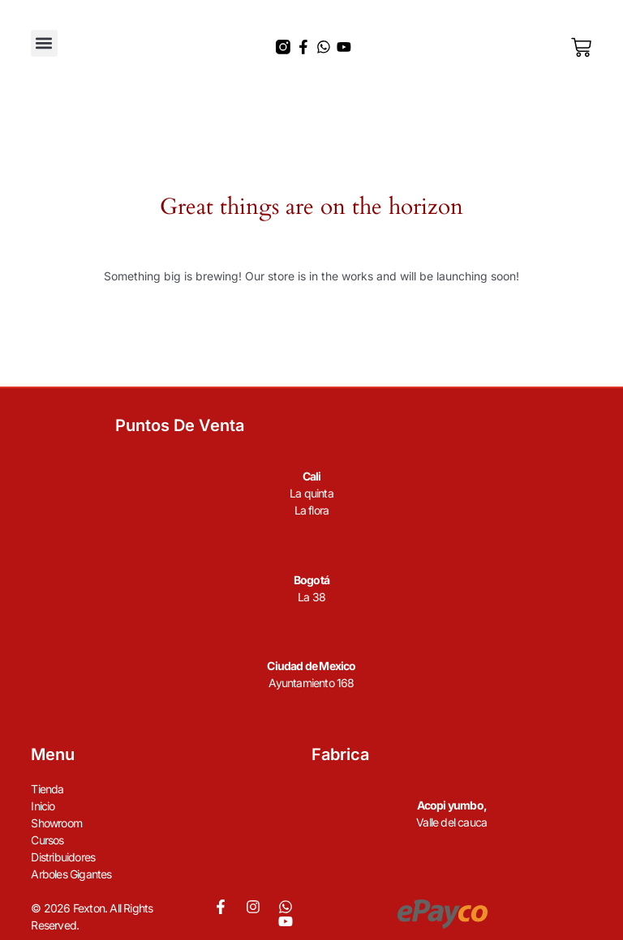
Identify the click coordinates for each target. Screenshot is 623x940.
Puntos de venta (179, 425)
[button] (44, 43)
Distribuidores (63, 857)
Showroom (56, 823)
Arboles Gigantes (71, 874)
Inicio (42, 806)
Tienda (47, 789)
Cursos (47, 840)
